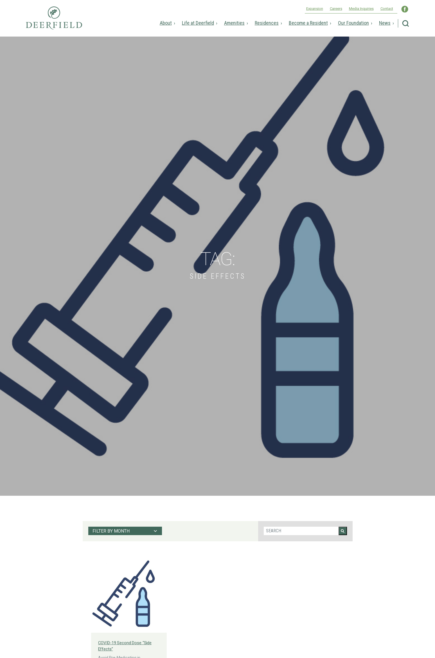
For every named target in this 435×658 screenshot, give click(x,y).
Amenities (234, 23)
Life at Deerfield (198, 23)
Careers (336, 8)
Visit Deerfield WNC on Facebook (404, 9)
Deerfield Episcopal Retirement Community (54, 21)
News (385, 23)
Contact (386, 8)
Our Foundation (353, 23)
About (166, 23)
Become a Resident (308, 23)
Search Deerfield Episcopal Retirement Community (405, 23)
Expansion (314, 8)
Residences (267, 23)
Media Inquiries (361, 8)
